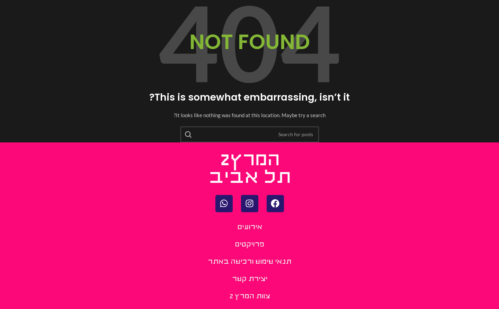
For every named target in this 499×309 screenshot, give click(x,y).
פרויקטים (249, 245)
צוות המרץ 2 (249, 296)
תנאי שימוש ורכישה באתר (249, 262)
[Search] (249, 134)
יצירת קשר (249, 279)
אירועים (249, 227)
